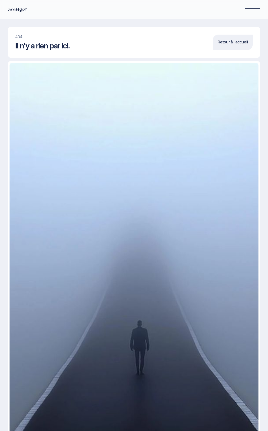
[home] (17, 9)
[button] (252, 9)
